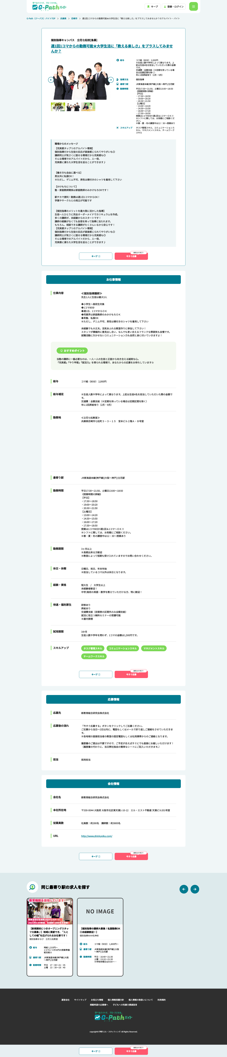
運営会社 (65, 999)
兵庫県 (63, 18)
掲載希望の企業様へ (99, 1004)
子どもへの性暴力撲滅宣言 (125, 1004)
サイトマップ (80, 999)
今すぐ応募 (136, 255)
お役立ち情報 (97, 999)
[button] (58, 106)
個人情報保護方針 (116, 999)
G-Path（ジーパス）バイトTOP (41, 18)
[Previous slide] (51, 80)
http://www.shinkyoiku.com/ (96, 836)
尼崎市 (74, 18)
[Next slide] (111, 80)
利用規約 (162, 999)
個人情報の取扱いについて (141, 999)
